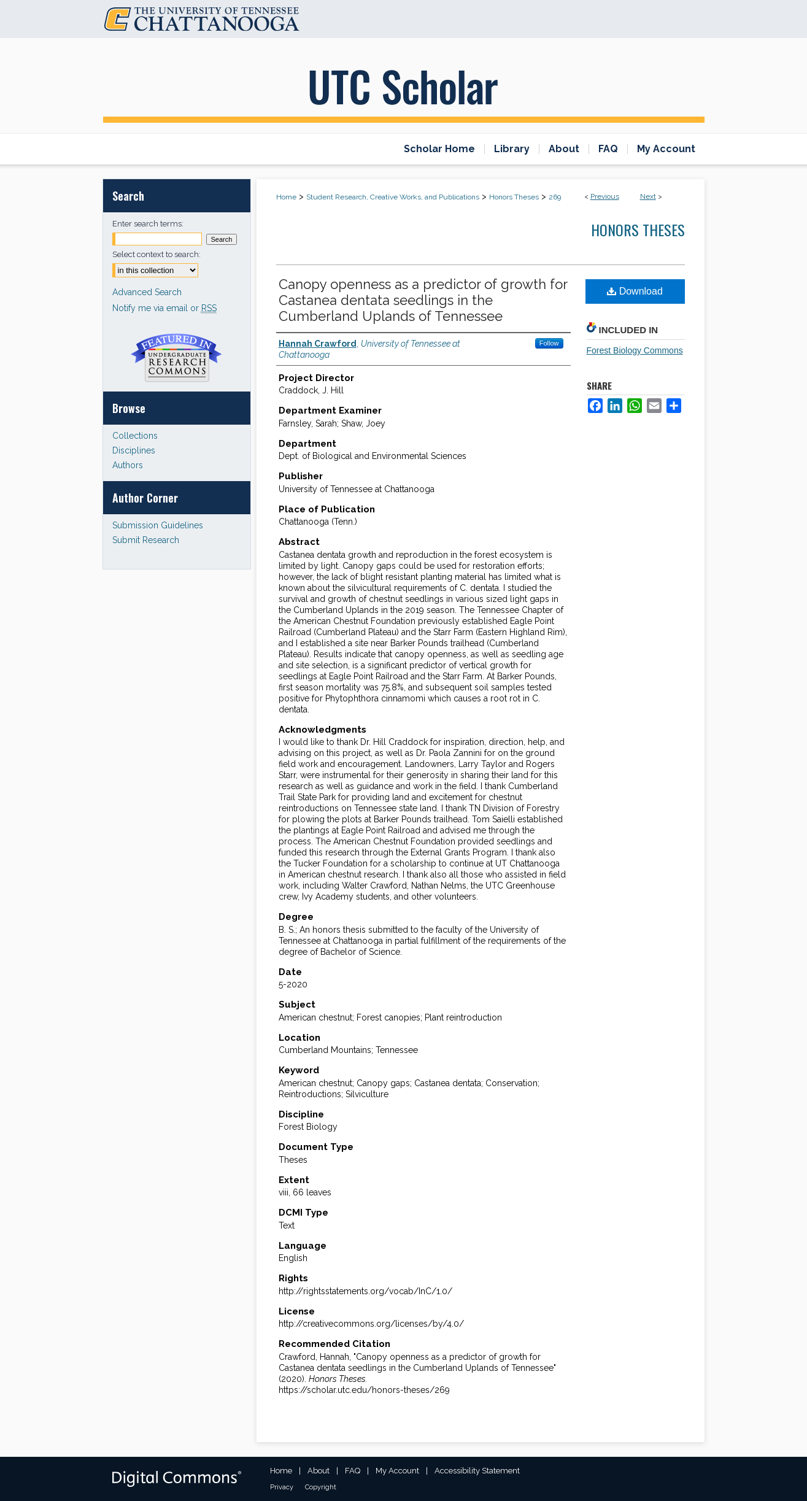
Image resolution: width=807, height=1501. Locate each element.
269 (555, 197)
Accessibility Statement (477, 1470)
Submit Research (145, 540)
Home (286, 197)
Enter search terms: (147, 223)
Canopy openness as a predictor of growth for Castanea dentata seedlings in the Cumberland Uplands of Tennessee (423, 300)
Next (648, 196)
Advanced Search (147, 292)
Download (635, 291)
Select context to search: (156, 254)
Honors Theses (514, 197)
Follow (549, 343)
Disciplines (133, 450)
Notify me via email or (164, 308)
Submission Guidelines (157, 525)
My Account (397, 1470)
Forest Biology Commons (635, 350)
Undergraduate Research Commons (176, 357)
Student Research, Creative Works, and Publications (392, 197)
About (318, 1470)
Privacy (281, 1487)
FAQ (352, 1470)
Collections (135, 436)
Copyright (320, 1487)
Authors (127, 465)
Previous (604, 196)
